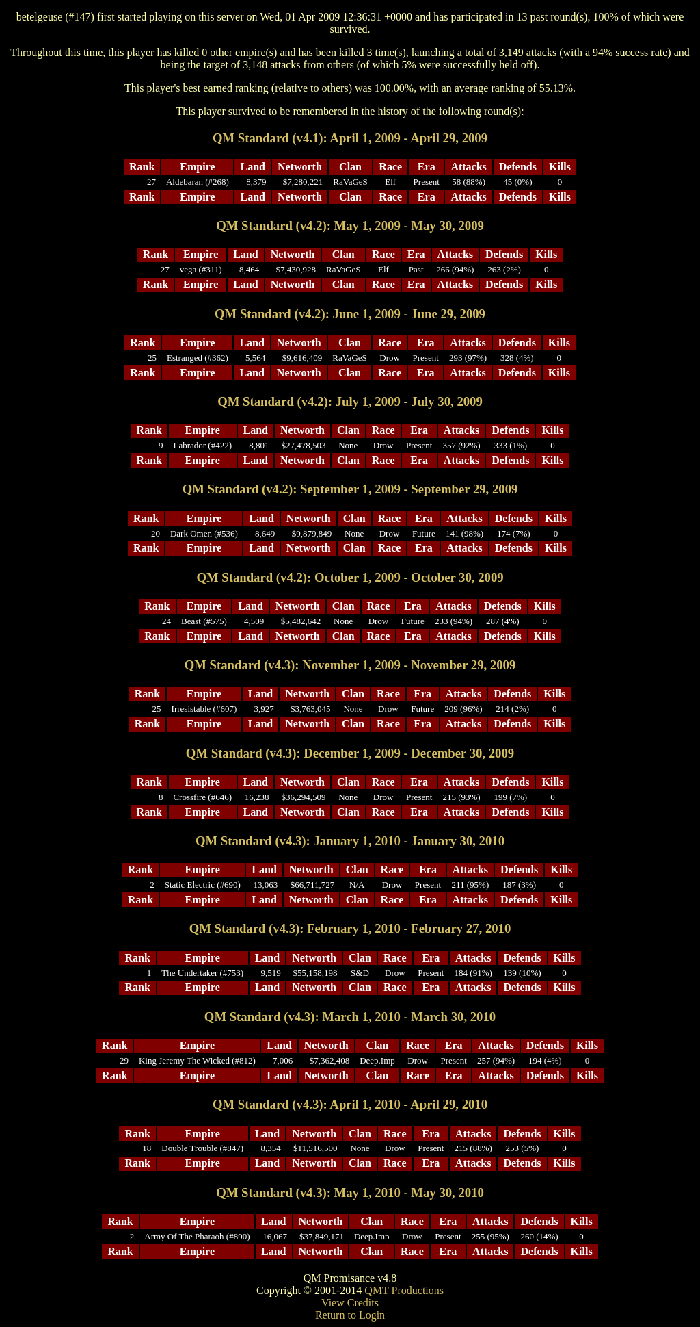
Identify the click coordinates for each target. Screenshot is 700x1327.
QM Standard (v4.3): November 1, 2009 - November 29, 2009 (350, 665)
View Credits (350, 1303)
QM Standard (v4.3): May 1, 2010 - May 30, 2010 (350, 1192)
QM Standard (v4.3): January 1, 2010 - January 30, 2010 (350, 841)
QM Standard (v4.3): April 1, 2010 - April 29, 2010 (350, 1104)
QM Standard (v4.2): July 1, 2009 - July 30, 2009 (350, 401)
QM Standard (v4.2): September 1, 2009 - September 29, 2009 (350, 489)
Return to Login (350, 1315)
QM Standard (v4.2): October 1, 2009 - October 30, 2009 (349, 577)
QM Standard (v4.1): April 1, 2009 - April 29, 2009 (350, 138)
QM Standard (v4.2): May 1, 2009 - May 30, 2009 (350, 225)
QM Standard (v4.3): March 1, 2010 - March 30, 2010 (350, 1016)
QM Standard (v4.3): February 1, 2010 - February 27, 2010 (350, 928)
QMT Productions (404, 1290)
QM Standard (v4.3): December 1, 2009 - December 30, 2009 (350, 753)
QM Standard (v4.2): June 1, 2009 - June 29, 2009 (350, 314)
